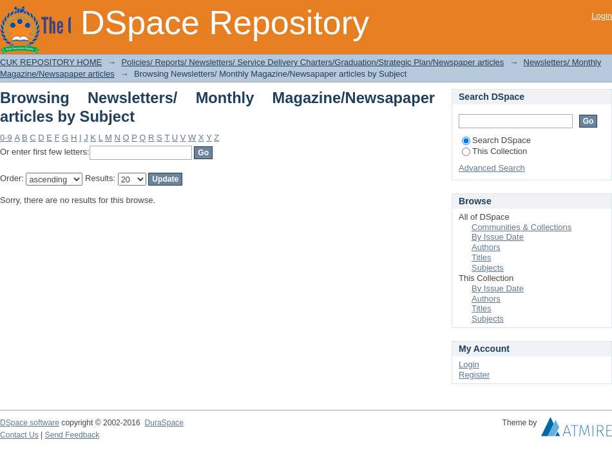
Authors (486, 247)
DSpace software (29, 422)
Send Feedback (72, 435)
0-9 (6, 137)
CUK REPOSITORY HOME (51, 62)
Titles (482, 257)
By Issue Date (498, 237)
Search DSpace (496, 140)
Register (474, 375)
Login (601, 16)
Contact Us (19, 435)
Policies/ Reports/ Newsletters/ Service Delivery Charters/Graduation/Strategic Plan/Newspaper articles (312, 62)
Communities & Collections (521, 227)
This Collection (494, 151)
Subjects (488, 268)
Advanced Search (492, 168)
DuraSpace (163, 422)
